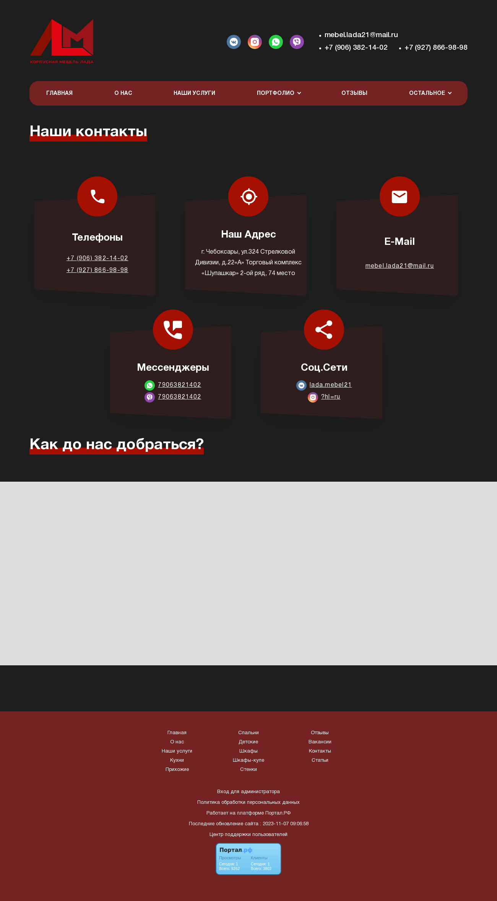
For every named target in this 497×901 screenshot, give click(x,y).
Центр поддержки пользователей (248, 835)
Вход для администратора (248, 792)
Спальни (248, 733)
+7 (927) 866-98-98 (436, 47)
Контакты (320, 751)
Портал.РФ (278, 813)
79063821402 (179, 385)
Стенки (248, 769)
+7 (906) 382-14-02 (356, 47)
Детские (248, 742)
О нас (123, 93)
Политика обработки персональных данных (248, 802)
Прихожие (177, 769)
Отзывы (354, 93)
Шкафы (248, 751)
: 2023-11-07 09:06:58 (284, 824)
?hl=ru (331, 397)
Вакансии (320, 742)
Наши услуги (194, 93)
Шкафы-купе (248, 760)
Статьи (320, 760)
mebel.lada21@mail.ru (361, 35)
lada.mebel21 (331, 385)
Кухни (177, 760)
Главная (59, 93)
